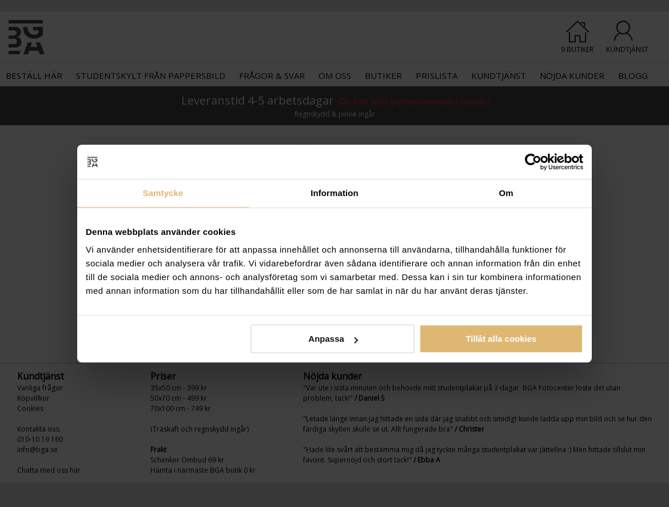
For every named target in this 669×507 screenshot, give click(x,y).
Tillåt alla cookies (500, 339)
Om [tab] (506, 193)
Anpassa (333, 339)
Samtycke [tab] (163, 193)
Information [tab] (334, 193)
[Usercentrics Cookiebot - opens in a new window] (533, 161)
